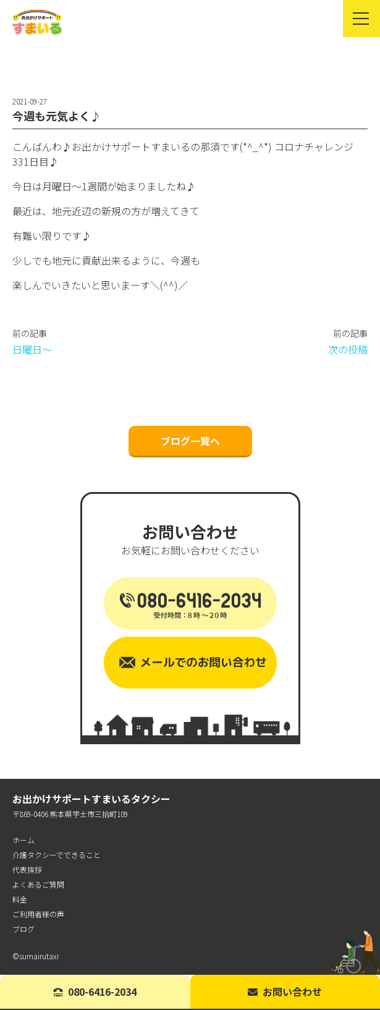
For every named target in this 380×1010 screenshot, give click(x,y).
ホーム (23, 839)
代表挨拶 (27, 869)
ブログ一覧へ (190, 440)
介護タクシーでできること (56, 854)
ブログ (23, 928)
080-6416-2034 (95, 991)
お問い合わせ (285, 991)
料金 (19, 899)
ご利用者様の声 (38, 914)
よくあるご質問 (38, 884)
